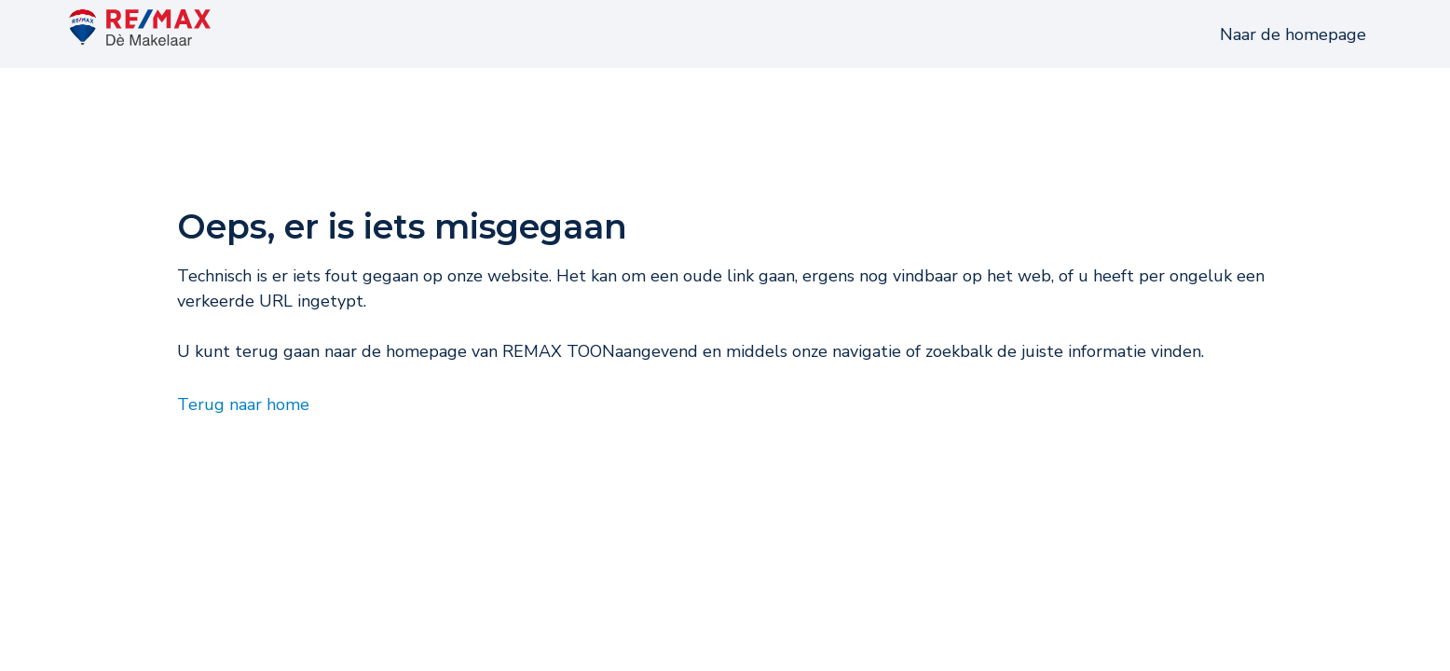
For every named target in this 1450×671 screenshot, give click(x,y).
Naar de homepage (1293, 47)
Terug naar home (243, 429)
